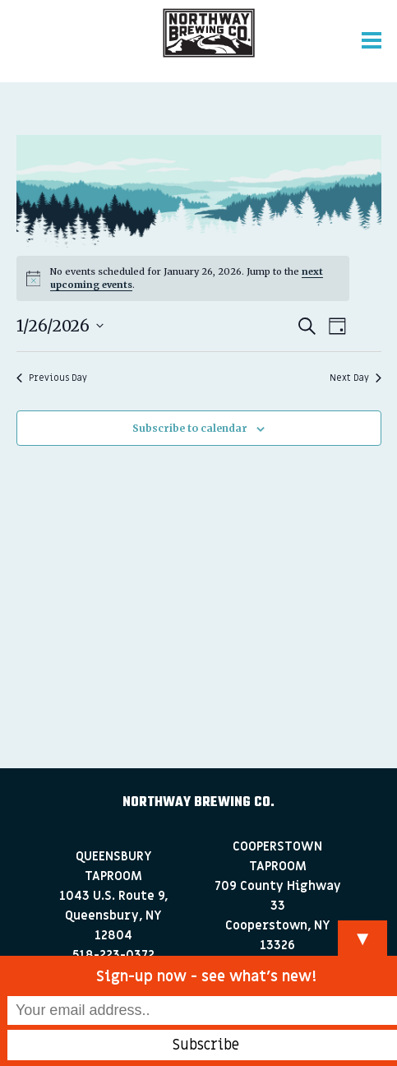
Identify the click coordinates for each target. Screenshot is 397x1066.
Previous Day (51, 378)
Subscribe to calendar (189, 428)
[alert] (182, 278)
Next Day (355, 378)
